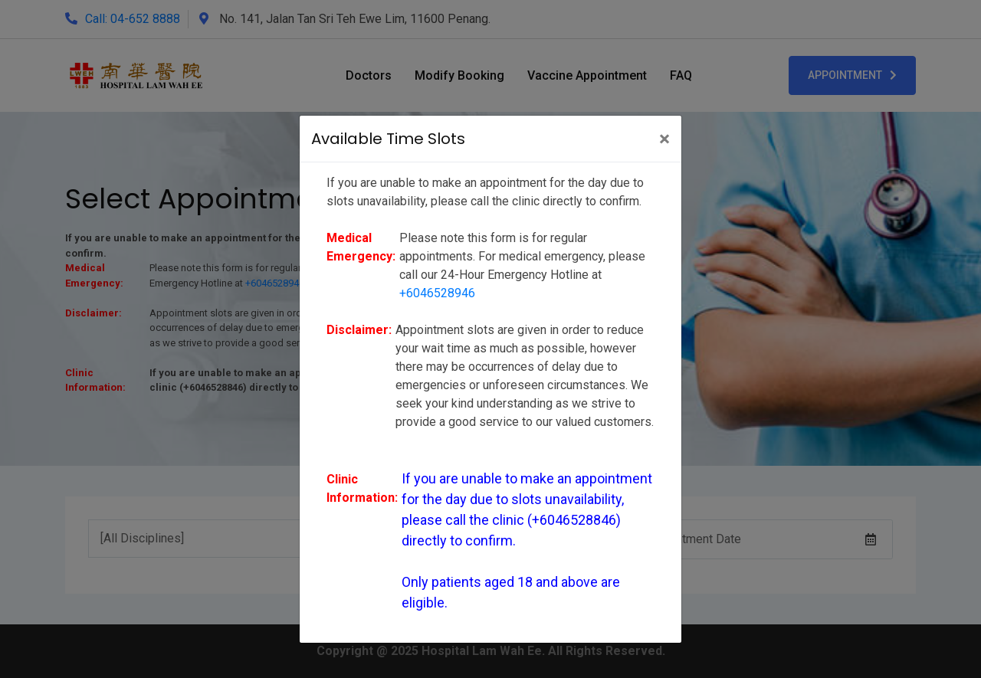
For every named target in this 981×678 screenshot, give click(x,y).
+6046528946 (437, 293)
